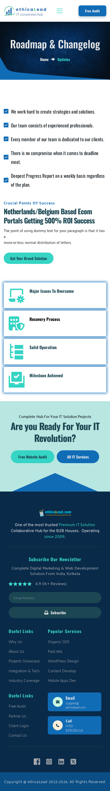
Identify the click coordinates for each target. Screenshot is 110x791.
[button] (59, 11)
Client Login (19, 725)
